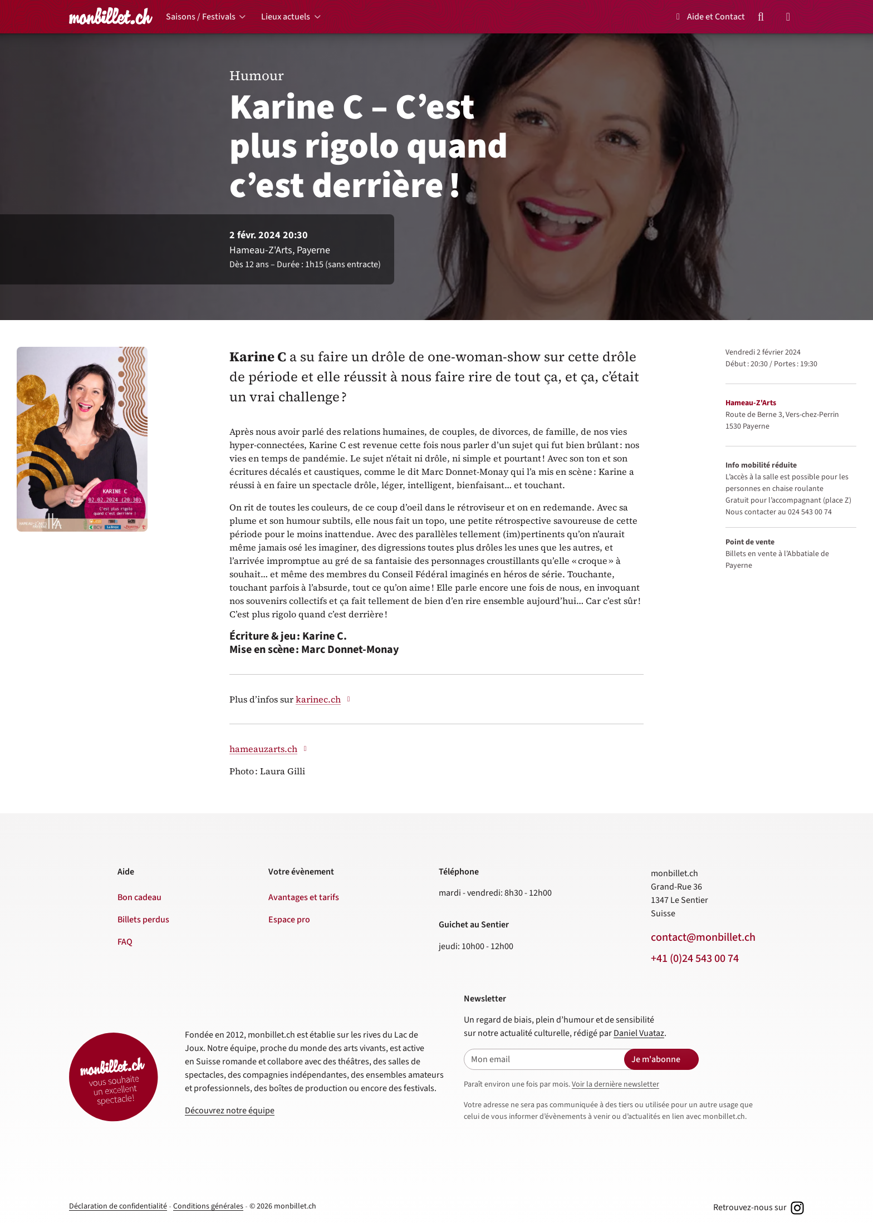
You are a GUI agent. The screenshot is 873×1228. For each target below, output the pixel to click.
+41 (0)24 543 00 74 (695, 958)
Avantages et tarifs (303, 897)
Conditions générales (208, 1206)
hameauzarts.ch (269, 749)
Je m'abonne (655, 1059)
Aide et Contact (709, 17)
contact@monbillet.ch (703, 937)
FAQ (125, 942)
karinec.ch (324, 699)
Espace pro (289, 919)
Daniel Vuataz (639, 1033)
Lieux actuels (285, 17)
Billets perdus (143, 919)
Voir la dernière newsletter (615, 1084)
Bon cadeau (139, 897)
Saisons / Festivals (201, 17)
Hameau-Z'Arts (750, 403)
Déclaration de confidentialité (118, 1206)
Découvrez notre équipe (229, 1110)
